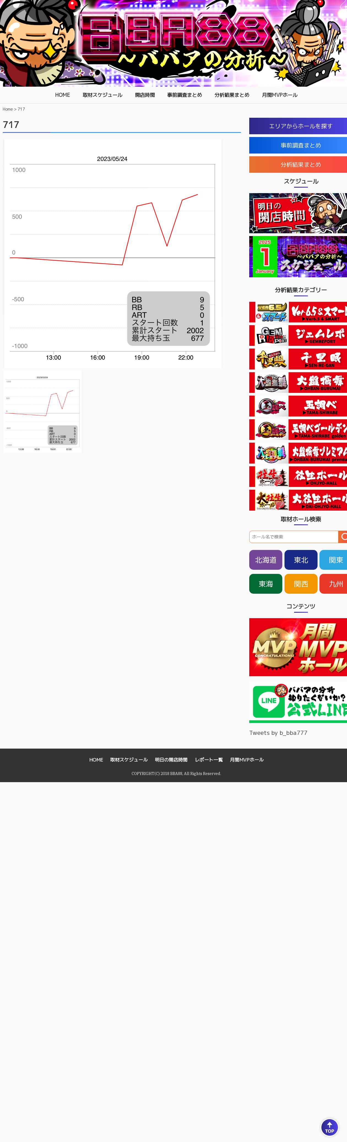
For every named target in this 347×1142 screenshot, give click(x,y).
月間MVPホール (279, 95)
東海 (266, 584)
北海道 (265, 560)
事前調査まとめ (184, 95)
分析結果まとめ (232, 95)
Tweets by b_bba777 (278, 733)
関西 (301, 584)
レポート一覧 (209, 760)
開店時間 (145, 95)
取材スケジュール (102, 95)
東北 (301, 560)
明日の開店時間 (171, 760)
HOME (62, 95)
